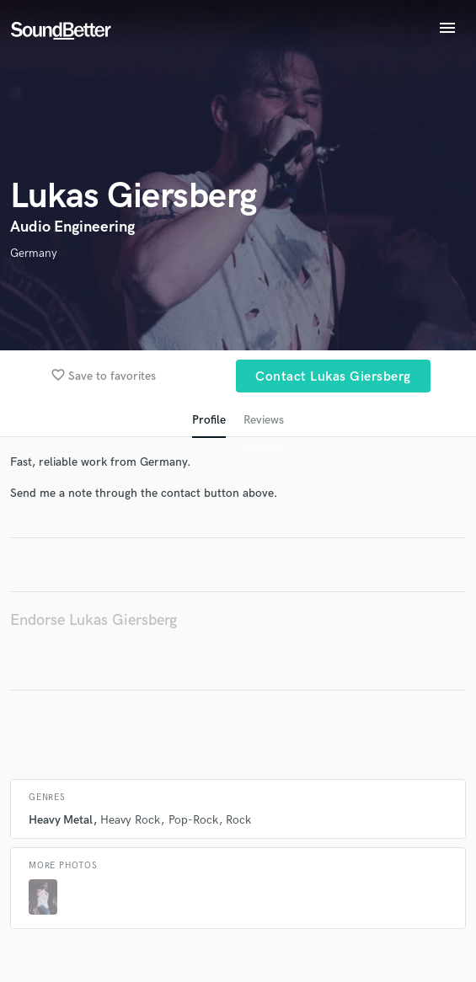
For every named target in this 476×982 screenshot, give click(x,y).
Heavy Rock (130, 820)
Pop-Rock (193, 820)
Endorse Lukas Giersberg (93, 620)
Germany (33, 253)
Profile (209, 420)
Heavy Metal (61, 820)
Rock (238, 820)
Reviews (263, 420)
